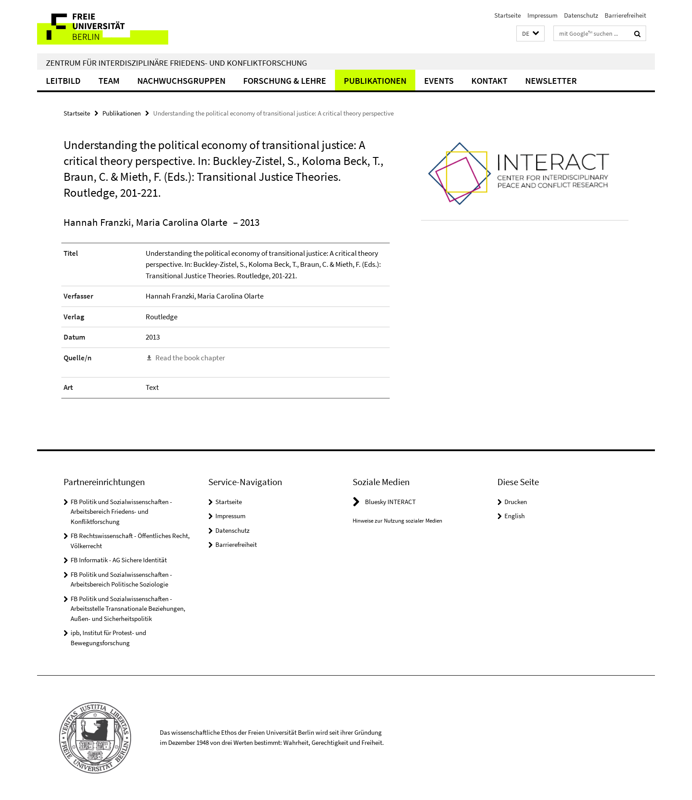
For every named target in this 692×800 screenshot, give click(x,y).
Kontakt (489, 80)
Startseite (507, 15)
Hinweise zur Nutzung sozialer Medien (397, 520)
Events (439, 80)
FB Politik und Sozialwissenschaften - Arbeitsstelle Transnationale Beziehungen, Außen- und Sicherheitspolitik (128, 608)
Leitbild (63, 80)
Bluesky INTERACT (390, 501)
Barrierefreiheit (625, 15)
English (514, 516)
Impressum (542, 15)
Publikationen (375, 80)
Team (109, 80)
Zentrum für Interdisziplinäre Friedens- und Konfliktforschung (176, 62)
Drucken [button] (515, 501)
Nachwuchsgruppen (181, 80)
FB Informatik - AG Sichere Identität (119, 560)
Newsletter (551, 80)
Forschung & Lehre (284, 80)
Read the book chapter (190, 358)
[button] (530, 34)
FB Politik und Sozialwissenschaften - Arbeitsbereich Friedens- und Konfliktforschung (121, 511)
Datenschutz (581, 15)
